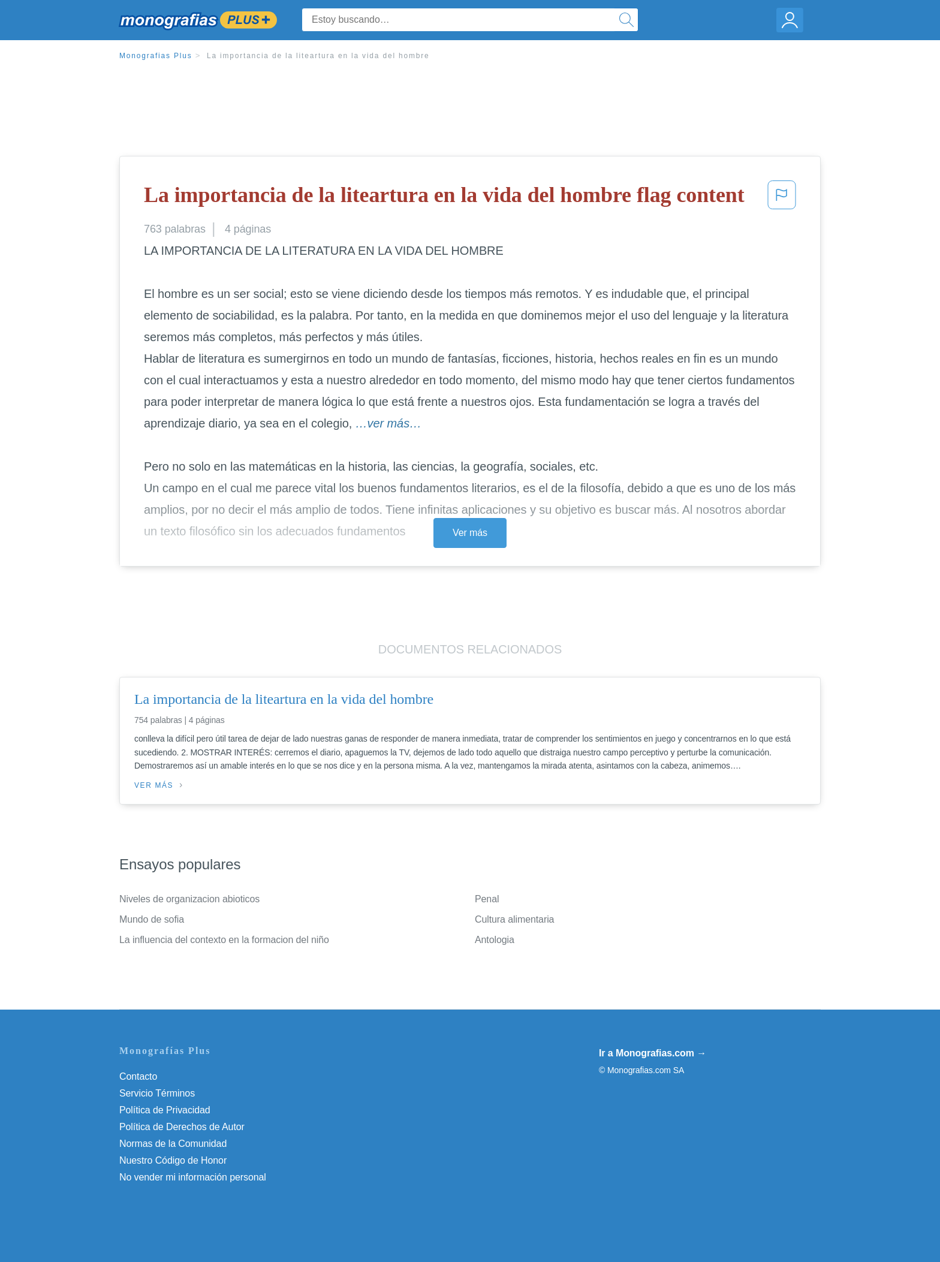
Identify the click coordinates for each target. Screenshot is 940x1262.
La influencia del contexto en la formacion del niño (224, 940)
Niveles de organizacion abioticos (189, 899)
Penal (487, 899)
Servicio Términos (157, 1093)
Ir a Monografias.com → (652, 1053)
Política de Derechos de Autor (182, 1127)
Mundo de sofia (151, 919)
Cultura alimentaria (514, 919)
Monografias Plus (155, 56)
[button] (781, 198)
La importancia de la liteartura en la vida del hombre (318, 56)
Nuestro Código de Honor (173, 1160)
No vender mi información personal (192, 1177)
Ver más (470, 533)
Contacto (138, 1076)
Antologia (494, 940)
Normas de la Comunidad (173, 1143)
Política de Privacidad (164, 1110)
